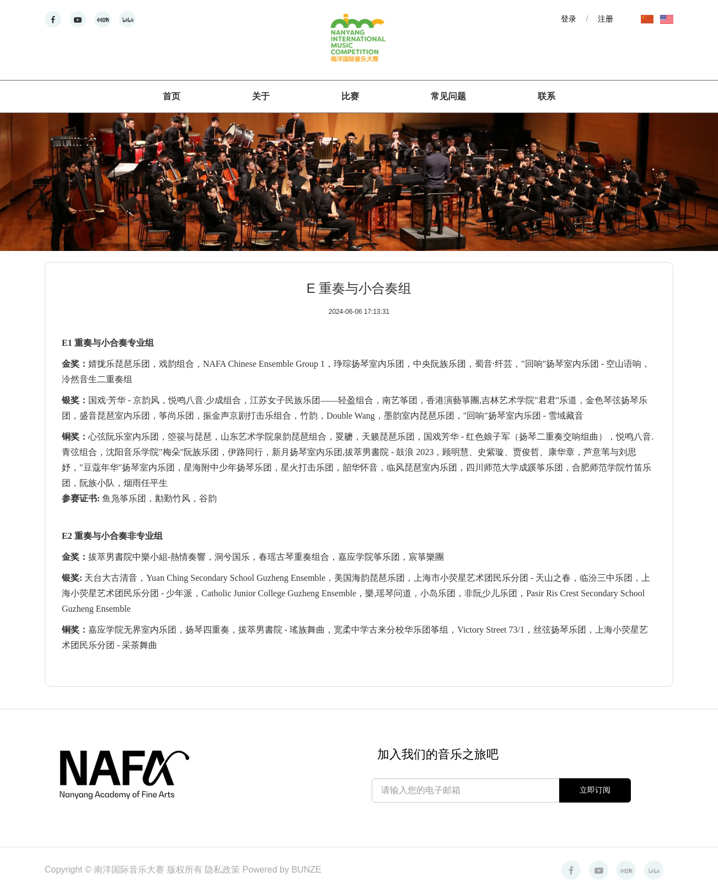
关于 (261, 96)
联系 (546, 96)
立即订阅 (595, 789)
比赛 (350, 96)
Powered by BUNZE (282, 869)
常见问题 (448, 96)
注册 (605, 18)
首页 (171, 96)
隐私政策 (223, 869)
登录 (568, 18)
